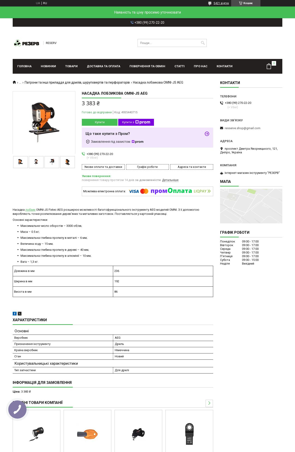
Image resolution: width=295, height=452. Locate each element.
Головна (24, 66)
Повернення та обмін (147, 66)
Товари (71, 66)
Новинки (48, 66)
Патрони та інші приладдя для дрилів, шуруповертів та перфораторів (77, 82)
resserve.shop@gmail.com (242, 128)
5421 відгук (221, 3)
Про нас (200, 66)
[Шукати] (203, 43)
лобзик (30, 209)
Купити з (136, 122)
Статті (179, 66)
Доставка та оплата (103, 66)
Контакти (225, 66)
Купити (100, 122)
